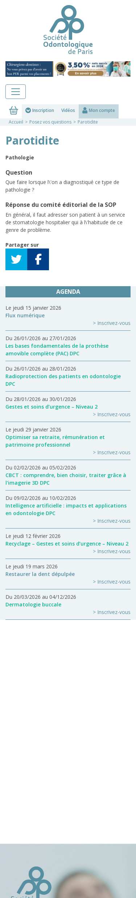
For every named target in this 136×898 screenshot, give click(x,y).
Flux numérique (25, 315)
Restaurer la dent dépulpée (40, 574)
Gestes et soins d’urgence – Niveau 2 (51, 406)
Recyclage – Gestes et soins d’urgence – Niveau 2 (66, 543)
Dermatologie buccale (33, 604)
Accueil (16, 122)
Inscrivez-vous (114, 322)
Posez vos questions (50, 122)
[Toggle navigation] (15, 91)
